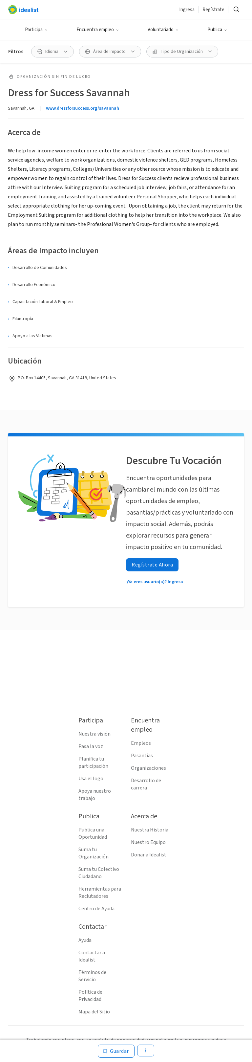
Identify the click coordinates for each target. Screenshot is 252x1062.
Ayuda (85, 940)
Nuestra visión (94, 734)
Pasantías (142, 755)
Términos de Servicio (92, 976)
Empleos (141, 743)
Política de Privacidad (90, 995)
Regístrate (213, 9)
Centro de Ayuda (96, 908)
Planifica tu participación (93, 762)
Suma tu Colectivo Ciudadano (98, 873)
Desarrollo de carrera (146, 784)
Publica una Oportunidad (92, 833)
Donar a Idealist (148, 854)
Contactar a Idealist (91, 956)
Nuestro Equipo (148, 842)
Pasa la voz (90, 746)
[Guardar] (116, 1051)
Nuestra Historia (149, 829)
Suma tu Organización (93, 853)
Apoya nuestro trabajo (94, 794)
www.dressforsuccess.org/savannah (82, 108)
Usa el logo (90, 778)
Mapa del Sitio (94, 1011)
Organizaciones (148, 768)
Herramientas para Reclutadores (99, 892)
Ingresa (187, 9)
